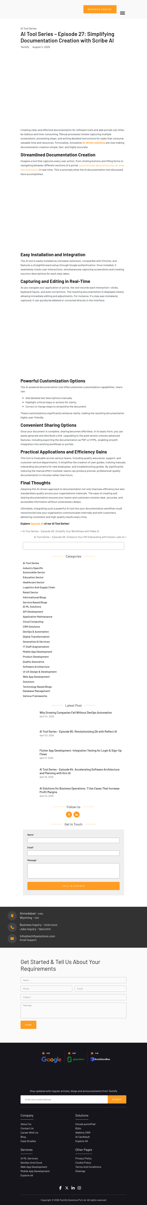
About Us (26, 1123)
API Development (33, 611)
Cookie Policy (83, 1162)
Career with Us (29, 1132)
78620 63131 (44, 928)
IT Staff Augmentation (36, 646)
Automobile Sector (34, 571)
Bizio (78, 1128)
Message (73, 868)
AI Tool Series (31, 562)
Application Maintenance (37, 616)
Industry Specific (33, 567)
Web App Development (36, 676)
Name (73, 836)
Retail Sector (30, 591)
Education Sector (33, 576)
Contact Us (27, 1128)
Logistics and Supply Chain (39, 586)
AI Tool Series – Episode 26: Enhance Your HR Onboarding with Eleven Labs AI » (80, 536)
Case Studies (28, 1140)
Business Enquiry (100, 9)
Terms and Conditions (88, 1166)
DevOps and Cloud (31, 1162)
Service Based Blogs (35, 601)
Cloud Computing (33, 621)
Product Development (36, 656)
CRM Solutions (31, 626)
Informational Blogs (34, 596)
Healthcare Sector (33, 581)
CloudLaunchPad (85, 1123)
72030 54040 (51, 924)
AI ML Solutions (32, 606)
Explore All (81, 1140)
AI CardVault (82, 1136)
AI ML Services (29, 1158)
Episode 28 (37, 523)
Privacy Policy (83, 1158)
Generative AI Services (36, 641)
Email (73, 849)
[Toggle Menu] (122, 13)
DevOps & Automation (36, 631)
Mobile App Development (37, 651)
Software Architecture (36, 666)
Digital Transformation (36, 636)
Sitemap (80, 1170)
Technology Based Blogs (37, 686)
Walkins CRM (82, 1132)
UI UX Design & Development (40, 671)
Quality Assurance (33, 661)
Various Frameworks (35, 695)
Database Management (36, 690)
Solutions (28, 681)
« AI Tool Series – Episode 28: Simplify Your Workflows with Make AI (60, 530)
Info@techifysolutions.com (37, 935)
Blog (23, 1136)
